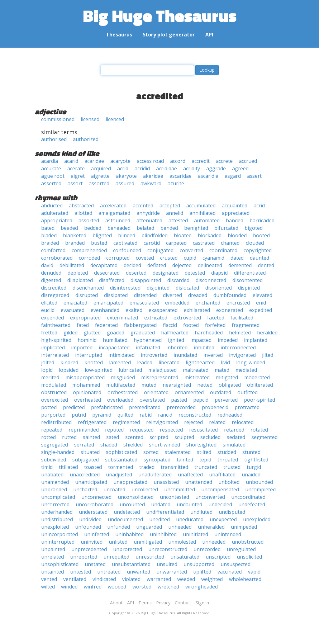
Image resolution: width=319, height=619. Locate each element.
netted (204, 384)
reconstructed (195, 414)
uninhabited (129, 534)
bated (48, 227)
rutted (69, 437)
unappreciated (130, 482)
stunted (251, 452)
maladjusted (162, 369)
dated (237, 257)
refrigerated (92, 422)
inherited (177, 347)
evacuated (72, 310)
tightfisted (256, 459)
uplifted (202, 571)
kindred (69, 362)
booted (261, 235)
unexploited (55, 526)
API (209, 34)
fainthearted (55, 325)
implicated (53, 347)
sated (112, 437)
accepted (170, 205)
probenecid (215, 407)
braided (50, 242)
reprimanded (84, 429)
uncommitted (179, 489)
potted (49, 407)
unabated (52, 474)
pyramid (101, 414)
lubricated (130, 369)
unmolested (182, 541)
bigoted (254, 227)
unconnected (96, 497)
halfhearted (174, 332)
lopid (47, 369)
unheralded (211, 526)
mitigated (227, 377)
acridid (142, 168)
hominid (87, 340)
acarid (71, 161)
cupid (190, 257)
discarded (178, 280)
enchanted (208, 302)
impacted (201, 340)
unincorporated (59, 534)
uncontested (174, 497)
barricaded (262, 220)
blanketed (74, 235)
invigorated (242, 355)
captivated (125, 242)
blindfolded (154, 235)
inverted (213, 355)
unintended (227, 534)
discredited (53, 287)
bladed (49, 235)
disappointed (146, 280)
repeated (51, 429)
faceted (215, 317)
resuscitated (203, 429)
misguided (123, 377)
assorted (99, 183)
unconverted (210, 497)
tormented (120, 467)
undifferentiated (165, 511)
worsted (141, 586)
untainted (52, 571)
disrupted (86, 295)
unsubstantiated (131, 564)
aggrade (216, 168)
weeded (186, 579)
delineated (210, 265)
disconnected (211, 280)
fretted (49, 332)
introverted (154, 355)
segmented (264, 437)
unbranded (54, 489)
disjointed (158, 287)
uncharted (85, 489)
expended (52, 317)
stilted (204, 452)
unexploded (256, 519)
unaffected (190, 474)
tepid (205, 459)
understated (93, 511)
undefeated (251, 504)
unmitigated (148, 541)
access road (150, 161)
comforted (53, 250)
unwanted (138, 571)
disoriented (218, 287)
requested (142, 429)
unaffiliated (222, 474)
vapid (254, 571)
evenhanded (105, 310)
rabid (146, 414)
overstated (152, 399)
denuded (51, 272)
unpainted (53, 549)
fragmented (245, 325)
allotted (83, 213)
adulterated (54, 213)
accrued (248, 161)
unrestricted (150, 556)
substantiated (121, 459)
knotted (93, 362)
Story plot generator (169, 34)
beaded (69, 227)
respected (171, 429)
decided (132, 265)
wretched (168, 586)
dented (266, 265)
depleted (78, 272)
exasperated (163, 310)
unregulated (241, 549)
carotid (152, 242)
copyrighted (258, 250)
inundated (185, 355)
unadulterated (155, 474)
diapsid (219, 272)
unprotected (127, 549)
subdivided (53, 459)
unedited (159, 519)
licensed (90, 119)
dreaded (197, 295)
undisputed (232, 511)
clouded (255, 242)
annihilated (202, 213)
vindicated (104, 579)
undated (160, 504)
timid (47, 467)
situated (90, 452)
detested (195, 272)
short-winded (164, 444)
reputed (114, 429)
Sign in (202, 603)
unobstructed (248, 541)
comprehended (89, 250)
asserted (51, 183)
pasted (179, 399)
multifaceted (120, 384)
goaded (115, 332)
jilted (267, 355)
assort (75, 183)
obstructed (54, 392)
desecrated (107, 272)
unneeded (214, 541)
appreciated (236, 213)
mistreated (197, 377)
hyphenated (148, 340)
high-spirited (56, 340)
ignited (176, 340)
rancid (165, 414)
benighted (196, 227)
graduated (143, 332)
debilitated (72, 265)
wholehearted (245, 579)
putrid (79, 414)
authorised (54, 139)
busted (99, 242)
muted (148, 384)
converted (191, 250)
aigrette (100, 175)
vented (49, 579)
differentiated (250, 272)
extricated (155, 317)
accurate (51, 168)
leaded (144, 362)
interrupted (88, 355)
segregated (54, 444)
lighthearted (200, 362)
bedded (92, 227)
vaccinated (229, 571)
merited (50, 377)
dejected (182, 265)
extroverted (187, 317)
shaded (108, 444)
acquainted (234, 205)
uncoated (114, 489)
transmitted (174, 467)
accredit (201, 161)
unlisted (118, 541)
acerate (76, 168)
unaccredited (85, 474)
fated (83, 325)
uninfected (96, 534)
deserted (136, 272)
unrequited (116, 556)
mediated (246, 369)
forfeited (215, 325)
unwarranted (171, 571)
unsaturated (184, 556)
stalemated (178, 452)
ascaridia (208, 175)
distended (145, 295)
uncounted (132, 504)
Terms (145, 603)
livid (225, 362)
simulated (234, 444)
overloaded (120, 399)
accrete (224, 161)
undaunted (189, 504)
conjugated (160, 250)
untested (80, 571)
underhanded (57, 511)
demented (240, 265)
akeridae (153, 175)
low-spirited (98, 369)
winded (69, 586)
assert (254, 175)
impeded (228, 340)
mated (222, 369)
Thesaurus (119, 34)
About (116, 603)
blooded (237, 235)
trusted (231, 467)
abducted (52, 205)
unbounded (259, 482)
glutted (92, 332)
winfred (93, 586)
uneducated (189, 519)
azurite (176, 183)
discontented (247, 280)
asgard (233, 175)
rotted (48, 437)
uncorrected (55, 504)
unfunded (118, 526)
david (47, 265)
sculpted (184, 437)
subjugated (85, 459)
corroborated (57, 257)
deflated (156, 265)
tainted (185, 459)
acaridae (94, 161)
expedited (260, 310)
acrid (122, 168)
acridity (191, 168)
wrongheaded (201, 586)
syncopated (157, 459)
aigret (78, 175)
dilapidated (80, 280)
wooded (117, 586)
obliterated (260, 384)
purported (53, 414)
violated (131, 579)
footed (191, 325)
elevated (262, 295)
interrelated (55, 355)
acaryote (120, 161)
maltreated (195, 369)
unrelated (52, 556)
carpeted (176, 242)
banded (234, 220)
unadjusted (119, 474)
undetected (127, 511)
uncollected (144, 489)
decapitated (103, 265)
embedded (177, 302)
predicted (74, 407)
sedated (236, 437)
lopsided (69, 369)
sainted (91, 437)
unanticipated (91, 482)
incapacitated (114, 347)
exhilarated (197, 310)
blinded (126, 235)
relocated (243, 422)
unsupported (198, 564)
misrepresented (159, 377)
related (217, 422)
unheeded (180, 526)
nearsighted (177, 384)
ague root (52, 175)
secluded (210, 437)
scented (134, 437)
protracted (247, 407)
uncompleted (260, 489)
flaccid (170, 325)
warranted (159, 579)
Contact (183, 603)
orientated (156, 392)
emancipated (108, 302)
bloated (183, 235)
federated (106, 325)
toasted (93, 467)
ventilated (74, 579)
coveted (145, 257)
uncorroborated (94, 504)
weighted (212, 579)
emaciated (75, 302)
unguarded (149, 526)
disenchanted (88, 287)
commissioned (57, 119)
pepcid (200, 399)
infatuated (148, 347)
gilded (71, 332)
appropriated (56, 220)
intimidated (121, 355)
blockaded (209, 235)
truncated (205, 467)
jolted (47, 362)
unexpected (223, 519)
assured (125, 183)
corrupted (118, 257)
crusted (169, 257)
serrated (84, 444)
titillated (68, 467)
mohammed (86, 384)
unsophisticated (60, 564)
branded (75, 242)
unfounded (88, 526)
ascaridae (180, 175)
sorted (151, 452)
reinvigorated (162, 422)
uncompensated (220, 489)
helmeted (240, 332)
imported (82, 347)
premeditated (144, 407)
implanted (255, 340)
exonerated (229, 310)
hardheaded (209, 332)
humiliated (115, 340)
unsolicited (249, 556)
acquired (101, 168)
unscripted (218, 556)
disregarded (55, 295)
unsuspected (235, 564)
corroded (89, 257)
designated (166, 272)
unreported (83, 556)
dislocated (187, 287)
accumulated (201, 205)
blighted (102, 235)
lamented (120, 362)
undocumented (125, 519)
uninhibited (163, 534)
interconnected (238, 347)
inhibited (204, 347)
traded (147, 467)
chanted (230, 242)
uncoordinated (248, 497)
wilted (48, 586)
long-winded (250, 362)
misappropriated (85, 377)
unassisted (166, 482)
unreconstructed (167, 549)
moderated (257, 377)
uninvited (91, 541)
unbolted (229, 482)
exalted (134, 310)
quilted (125, 414)
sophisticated (121, 452)
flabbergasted (140, 325)
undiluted (201, 511)
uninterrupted (57, 541)
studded (226, 452)
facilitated (242, 317)
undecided (220, 504)
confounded (127, 250)
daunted (259, 257)
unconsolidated (136, 497)
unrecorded (207, 549)
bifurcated (226, 227)
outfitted (247, 392)
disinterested (125, 287)
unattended (198, 482)
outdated (220, 392)
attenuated (149, 220)
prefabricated (107, 407)
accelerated (113, 205)
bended (169, 227)
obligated (230, 384)
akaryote (126, 175)
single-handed (57, 452)
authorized (85, 139)
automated (207, 220)
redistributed (56, 422)
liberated (169, 362)
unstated (95, 564)
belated (145, 227)
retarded (234, 429)
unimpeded (244, 526)
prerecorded (181, 407)
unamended (55, 482)
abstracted (81, 205)
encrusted (238, 302)
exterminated (122, 317)
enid (261, 302)
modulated (53, 384)
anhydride (148, 213)
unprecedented (89, 549)
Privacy (163, 603)
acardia (49, 161)
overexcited (54, 399)
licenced (115, 119)
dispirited (249, 287)
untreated (109, 571)
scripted (159, 437)
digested (51, 280)
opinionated (87, 392)
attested (178, 220)
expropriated (85, 317)
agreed (240, 168)
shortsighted (201, 444)
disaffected (111, 280)
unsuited (167, 564)
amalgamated (114, 213)
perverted (226, 399)
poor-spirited (259, 399)
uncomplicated (58, 497)
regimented (126, 422)
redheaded (229, 414)
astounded (117, 220)
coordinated (223, 250)
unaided (251, 474)
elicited (49, 302)
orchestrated (122, 392)
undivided (90, 519)
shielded (133, 444)
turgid (254, 467)
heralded (267, 332)
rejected (193, 422)
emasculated (144, 302)
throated (227, 459)
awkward (150, 183)
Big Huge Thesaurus (159, 15)
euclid (48, 310)
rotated (259, 429)
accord (177, 161)
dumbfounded (229, 295)
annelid (174, 213)
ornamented (189, 392)
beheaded (119, 227)
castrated (204, 242)
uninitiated (195, 534)
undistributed (57, 519)
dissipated (116, 295)
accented (143, 205)
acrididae (166, 168)
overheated (87, 399)
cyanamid (213, 257)
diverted (172, 295)
